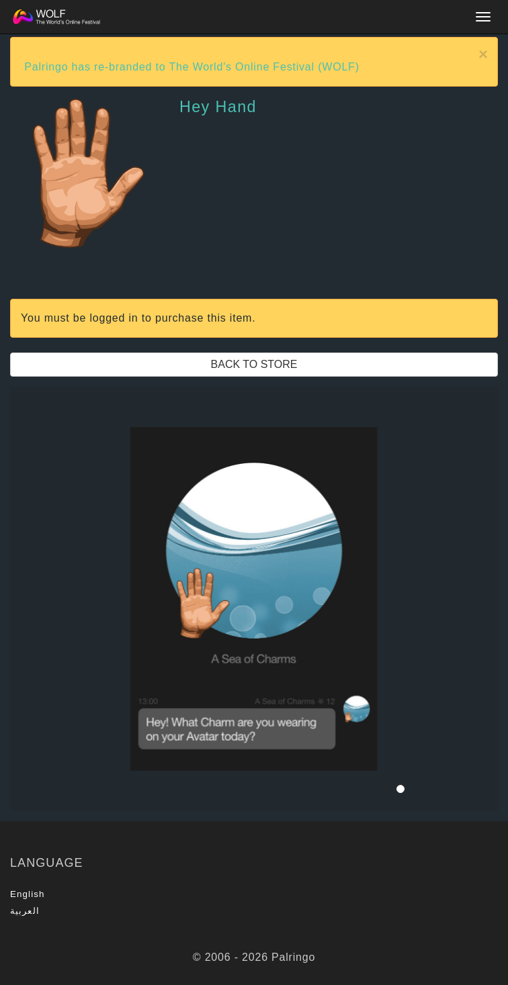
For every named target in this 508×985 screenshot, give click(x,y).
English (27, 894)
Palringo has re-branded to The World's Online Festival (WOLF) (191, 67)
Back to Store (254, 364)
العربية (25, 911)
